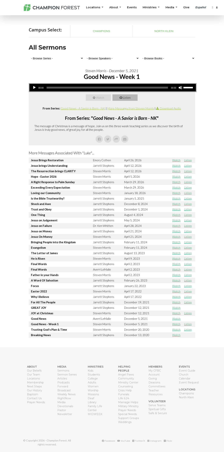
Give (186, 7)
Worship (93, 390)
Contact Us (34, 398)
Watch (100, 97)
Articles (62, 378)
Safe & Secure (158, 413)
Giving (153, 378)
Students (94, 374)
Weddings (125, 422)
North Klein (163, 31)
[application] (112, 87)
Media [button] (170, 7)
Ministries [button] (150, 7)
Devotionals (65, 406)
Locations (33, 378)
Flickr (168, 440)
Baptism (32, 394)
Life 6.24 (123, 398)
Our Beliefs (34, 370)
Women (93, 386)
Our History (34, 390)
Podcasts (63, 382)
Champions (101, 31)
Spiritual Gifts (157, 409)
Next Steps (34, 386)
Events (132, 7)
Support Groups (128, 418)
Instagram (154, 440)
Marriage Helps (128, 402)
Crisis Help (125, 390)
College (93, 378)
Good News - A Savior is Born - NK (83, 108)
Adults (92, 382)
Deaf (91, 398)
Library (92, 402)
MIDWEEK (95, 414)
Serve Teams (157, 405)
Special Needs (127, 414)
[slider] (107, 88)
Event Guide (187, 370)
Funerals (123, 394)
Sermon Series (67, 374)
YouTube (123, 440)
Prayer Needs (36, 402)
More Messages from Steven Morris (130, 108)
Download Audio (170, 108)
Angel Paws (126, 374)
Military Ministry (128, 406)
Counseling (125, 386)
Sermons (63, 370)
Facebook (108, 440)
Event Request (189, 382)
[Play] (34, 87)
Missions (93, 394)
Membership (35, 382)
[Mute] (180, 87)
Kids (90, 370)
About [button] (114, 7)
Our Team (33, 374)
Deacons (154, 382)
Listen (127, 97)
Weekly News (66, 394)
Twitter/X (138, 440)
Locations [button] (93, 7)
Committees (157, 386)
